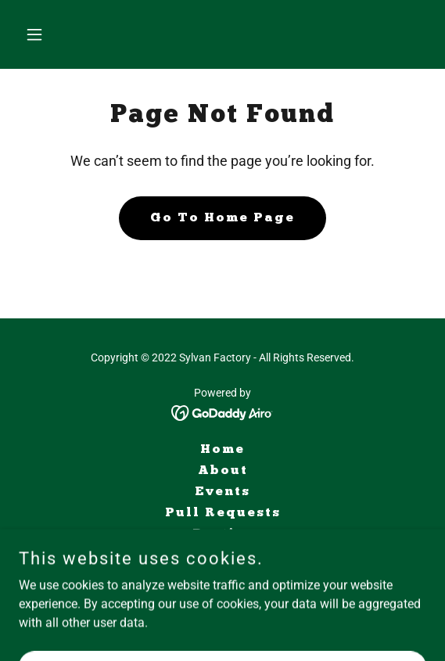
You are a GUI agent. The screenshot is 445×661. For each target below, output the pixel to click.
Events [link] (222, 492)
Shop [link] (222, 555)
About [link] (223, 471)
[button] (49, 34)
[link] (222, 411)
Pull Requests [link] (223, 513)
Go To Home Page (222, 218)
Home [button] (222, 450)
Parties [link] (222, 534)
